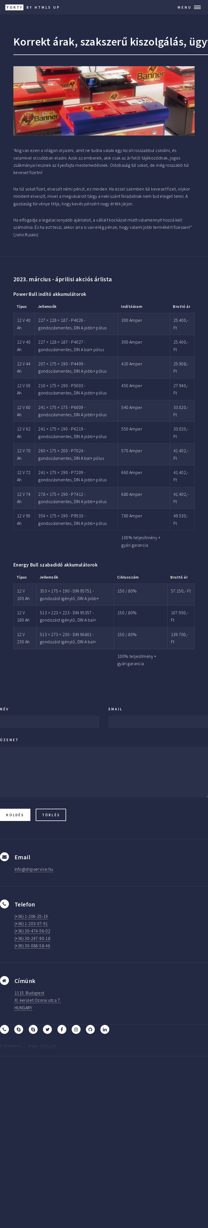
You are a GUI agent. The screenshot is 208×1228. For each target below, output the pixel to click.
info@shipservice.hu (33, 869)
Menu (185, 7)
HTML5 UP (48, 1045)
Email (115, 709)
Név (4, 709)
